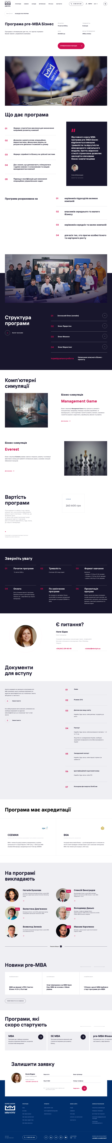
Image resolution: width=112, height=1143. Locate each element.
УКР (71, 1137)
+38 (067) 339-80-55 (63, 649)
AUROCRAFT (103, 1138)
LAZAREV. (95, 1138)
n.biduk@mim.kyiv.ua (92, 649)
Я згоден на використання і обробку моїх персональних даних (54, 1089)
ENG (75, 1137)
